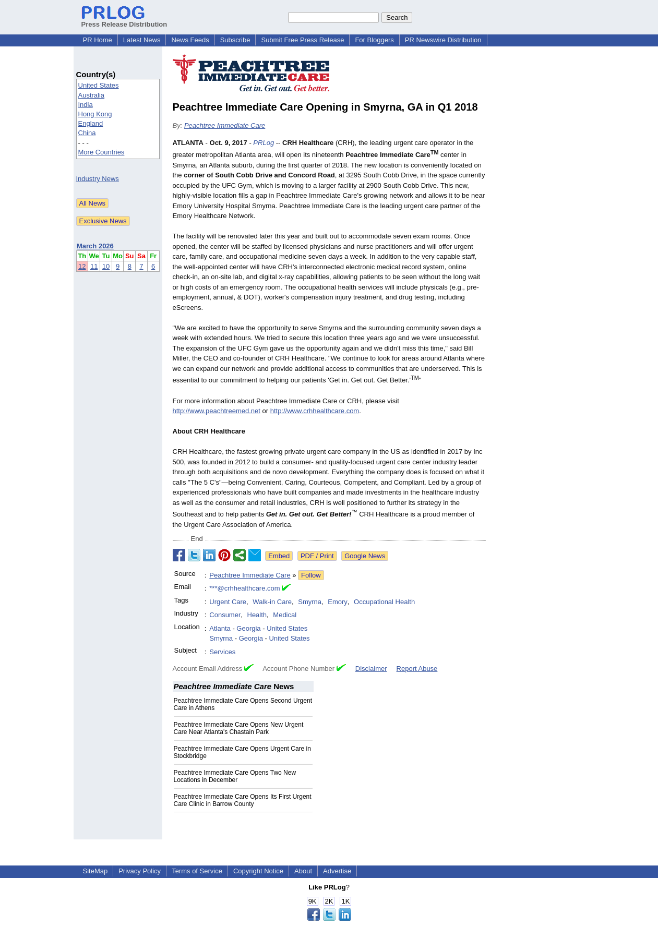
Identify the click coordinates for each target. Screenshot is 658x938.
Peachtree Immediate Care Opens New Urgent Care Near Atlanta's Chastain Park (239, 728)
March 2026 (95, 246)
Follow (311, 575)
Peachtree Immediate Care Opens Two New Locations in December (235, 776)
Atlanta (219, 628)
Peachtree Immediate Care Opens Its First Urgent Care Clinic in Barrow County (243, 800)
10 (106, 266)
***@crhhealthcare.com (244, 588)
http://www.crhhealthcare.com (315, 411)
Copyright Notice (258, 871)
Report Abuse (417, 668)
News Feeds (190, 40)
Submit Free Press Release (302, 40)
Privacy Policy (139, 871)
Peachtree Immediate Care (224, 125)
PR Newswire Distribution (443, 40)
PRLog (263, 143)
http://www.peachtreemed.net (216, 411)
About (303, 871)
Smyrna (309, 602)
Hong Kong (95, 114)
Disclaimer (371, 668)
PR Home (97, 40)
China (87, 133)
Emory (338, 602)
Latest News (142, 40)
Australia (91, 95)
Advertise (337, 871)
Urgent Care (227, 602)
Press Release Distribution (124, 20)
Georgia (248, 628)
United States (98, 85)
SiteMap (95, 871)
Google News (364, 556)
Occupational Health (384, 602)
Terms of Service (197, 871)
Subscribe (235, 40)
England (90, 123)
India (85, 105)
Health (257, 615)
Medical (284, 615)
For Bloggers (374, 40)
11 (94, 266)
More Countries (101, 152)
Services (222, 652)
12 (82, 266)
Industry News (97, 179)
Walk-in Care (272, 602)
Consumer (225, 615)
